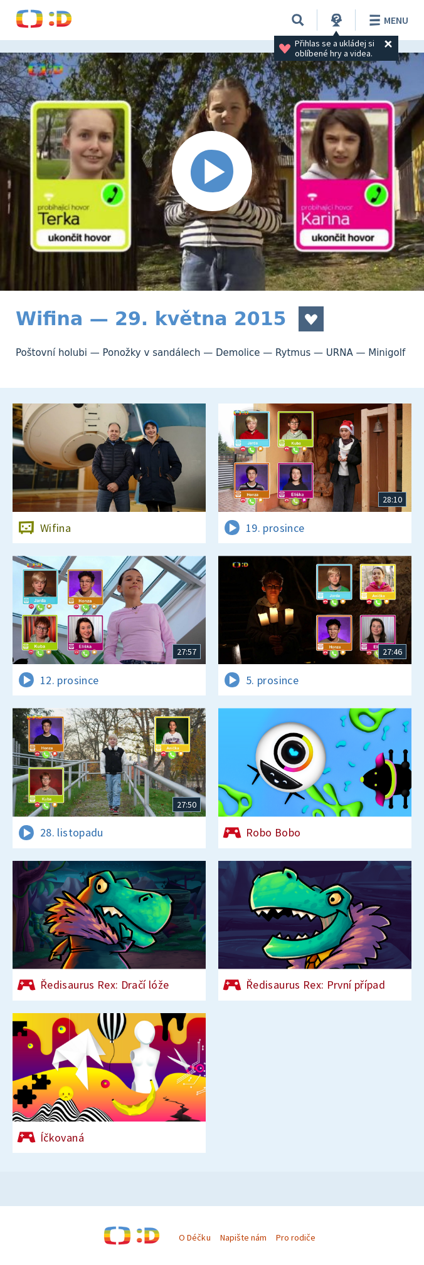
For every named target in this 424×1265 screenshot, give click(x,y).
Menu (386, 20)
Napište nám (243, 1237)
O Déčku (194, 1237)
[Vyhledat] (298, 20)
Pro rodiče (295, 1237)
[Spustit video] (212, 172)
